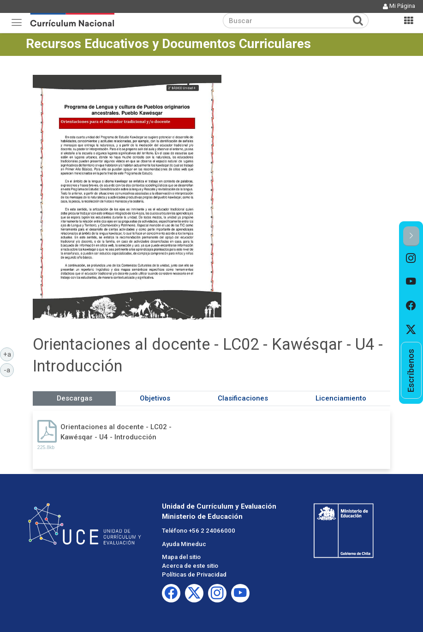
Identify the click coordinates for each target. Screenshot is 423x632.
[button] (411, 236)
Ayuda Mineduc (184, 544)
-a (9, 369)
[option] (411, 258)
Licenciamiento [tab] (341, 398)
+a (8, 354)
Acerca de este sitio (190, 565)
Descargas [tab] (74, 398)
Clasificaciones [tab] (243, 398)
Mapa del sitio (181, 556)
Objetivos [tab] (155, 398)
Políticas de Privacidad (194, 574)
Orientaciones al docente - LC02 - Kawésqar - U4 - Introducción (116, 432)
